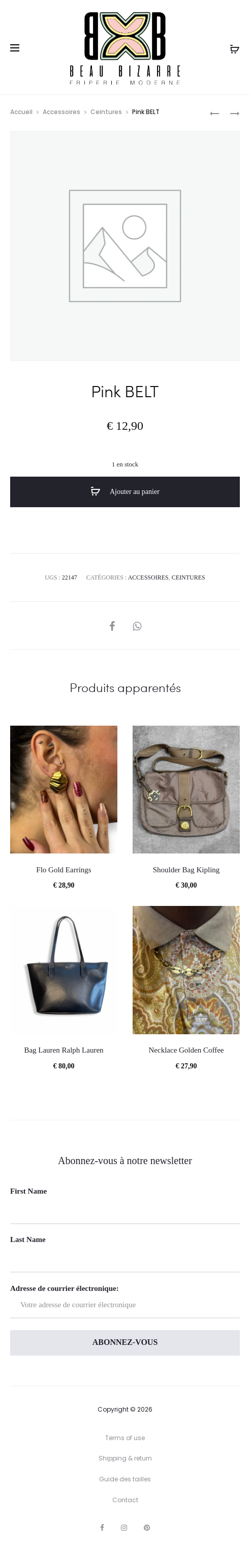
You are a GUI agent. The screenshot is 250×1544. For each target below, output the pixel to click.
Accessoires (61, 111)
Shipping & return (125, 1458)
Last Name (28, 1239)
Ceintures (106, 111)
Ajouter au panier (125, 491)
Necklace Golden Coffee (186, 1050)
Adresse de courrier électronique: (125, 1301)
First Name (28, 1191)
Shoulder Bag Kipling (186, 870)
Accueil (21, 111)
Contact (125, 1500)
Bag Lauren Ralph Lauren (63, 1050)
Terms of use (125, 1437)
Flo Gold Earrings (63, 870)
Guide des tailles (125, 1479)
